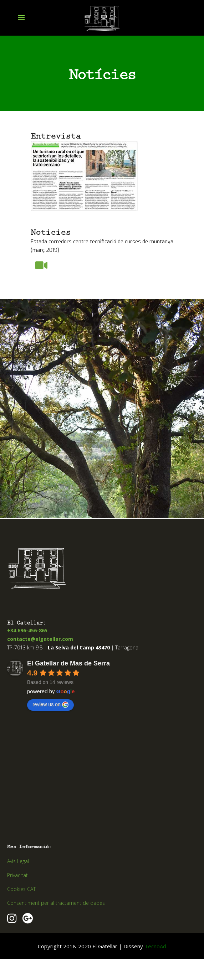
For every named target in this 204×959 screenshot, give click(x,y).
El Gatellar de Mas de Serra (68, 663)
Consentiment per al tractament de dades (56, 903)
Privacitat (17, 875)
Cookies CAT (21, 889)
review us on (50, 704)
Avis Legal (18, 861)
